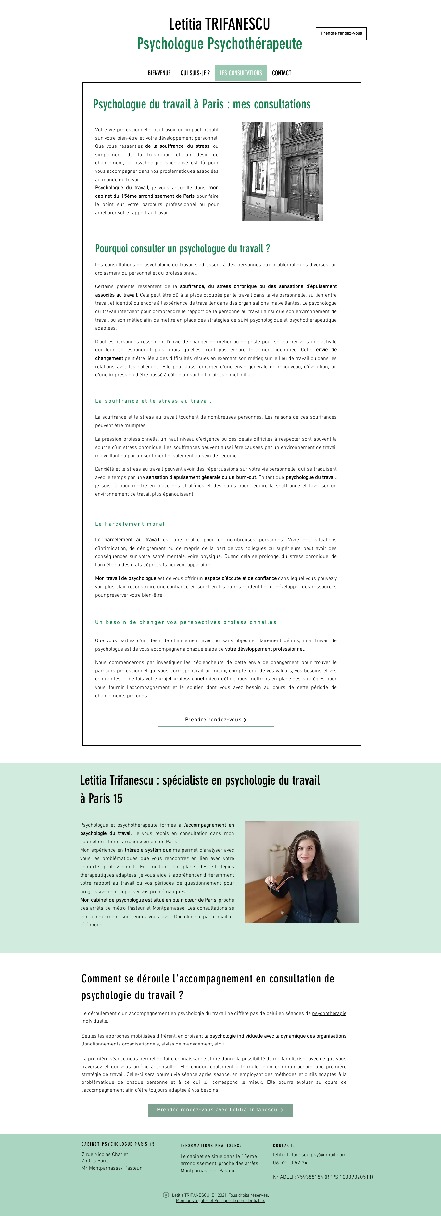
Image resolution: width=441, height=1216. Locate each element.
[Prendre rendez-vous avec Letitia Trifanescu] (220, 1110)
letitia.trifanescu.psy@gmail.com (309, 1155)
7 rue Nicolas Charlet (105, 1154)
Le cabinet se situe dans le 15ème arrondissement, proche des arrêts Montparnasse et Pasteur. (219, 1163)
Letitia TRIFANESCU (219, 24)
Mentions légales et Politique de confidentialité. (220, 1201)
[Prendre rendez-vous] (341, 33)
